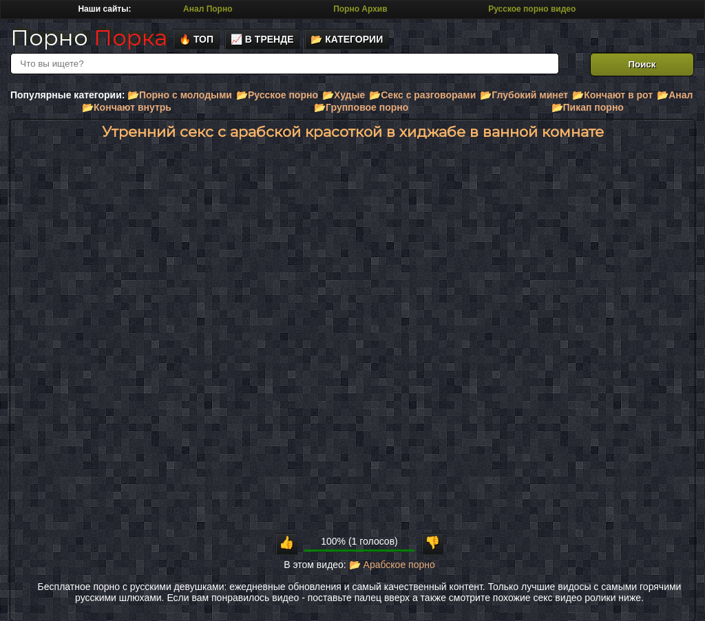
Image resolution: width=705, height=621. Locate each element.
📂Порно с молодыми (179, 94)
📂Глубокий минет (524, 94)
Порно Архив (360, 9)
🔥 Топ (196, 39)
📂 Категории (347, 39)
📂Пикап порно (587, 107)
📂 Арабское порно (392, 564)
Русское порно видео (532, 9)
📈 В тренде (262, 39)
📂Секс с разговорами (422, 94)
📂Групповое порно (361, 107)
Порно (88, 37)
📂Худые (343, 94)
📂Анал (675, 94)
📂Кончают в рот (612, 94)
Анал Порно (207, 9)
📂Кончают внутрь (126, 107)
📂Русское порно (277, 94)
